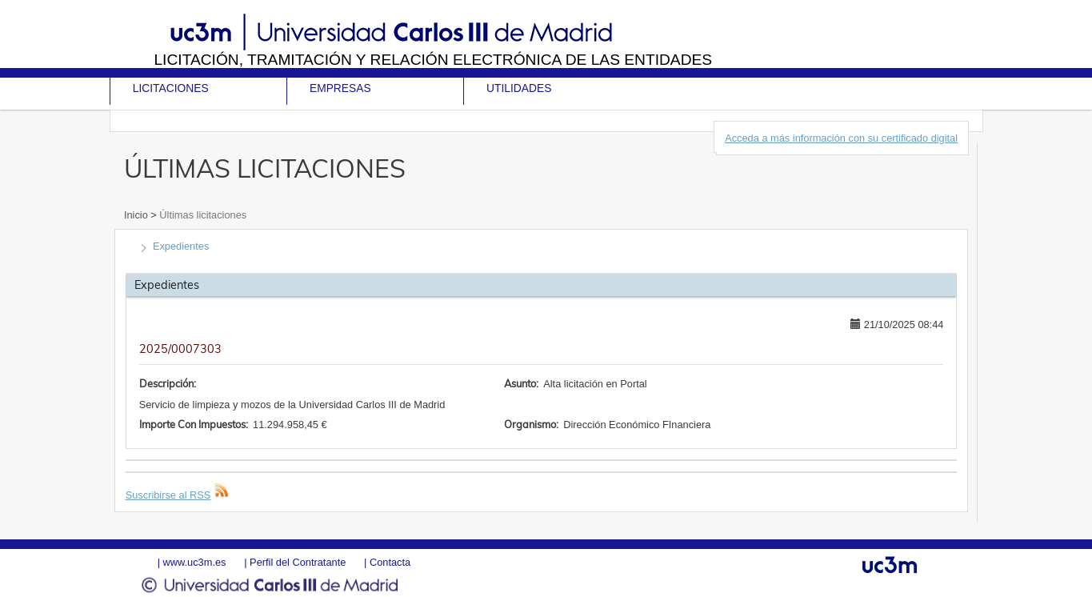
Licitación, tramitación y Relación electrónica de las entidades (433, 59)
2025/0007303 (180, 349)
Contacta (390, 562)
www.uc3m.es (194, 562)
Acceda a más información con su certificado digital (841, 138)
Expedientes (181, 246)
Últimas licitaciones (201, 215)
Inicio (137, 215)
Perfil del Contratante (298, 562)
